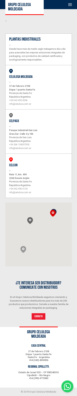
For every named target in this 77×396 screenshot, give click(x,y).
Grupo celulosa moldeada (19, 7)
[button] (23, 249)
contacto (38, 316)
